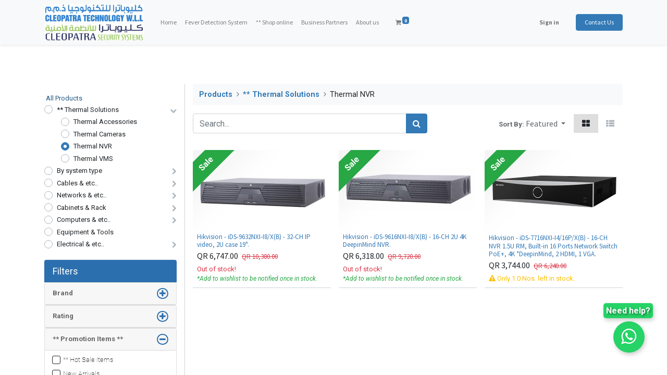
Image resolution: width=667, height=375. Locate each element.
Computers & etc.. (83, 219)
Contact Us (599, 22)
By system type (79, 170)
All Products (64, 98)
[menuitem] (168, 22)
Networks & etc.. (81, 195)
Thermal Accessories (105, 122)
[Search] (416, 123)
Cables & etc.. (77, 183)
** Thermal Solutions (88, 110)
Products (215, 94)
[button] (545, 123)
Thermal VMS (93, 158)
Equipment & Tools (85, 232)
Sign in (549, 22)
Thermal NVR (92, 146)
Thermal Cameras (99, 134)
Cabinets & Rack (81, 207)
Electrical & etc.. (80, 244)
